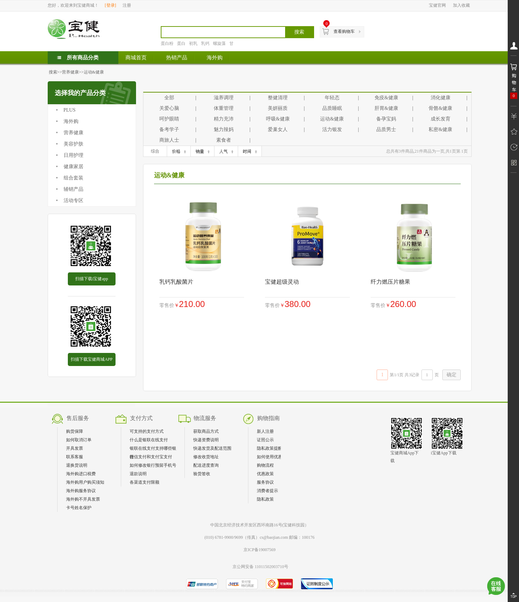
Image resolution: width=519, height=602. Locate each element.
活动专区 (73, 200)
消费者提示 (267, 490)
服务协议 (265, 482)
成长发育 (440, 119)
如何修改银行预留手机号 (153, 465)
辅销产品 (73, 189)
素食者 (223, 140)
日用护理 (73, 155)
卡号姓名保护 (79, 507)
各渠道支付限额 (144, 482)
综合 (155, 151)
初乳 (193, 43)
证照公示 (265, 439)
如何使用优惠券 (272, 456)
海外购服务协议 (81, 490)
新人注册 (265, 431)
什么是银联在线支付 (149, 439)
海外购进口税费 (81, 473)
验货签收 (201, 473)
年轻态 (332, 97)
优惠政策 (265, 473)
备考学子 (169, 129)
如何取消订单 (79, 439)
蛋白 (181, 43)
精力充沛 (224, 119)
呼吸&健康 (278, 119)
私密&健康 (440, 129)
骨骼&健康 (440, 108)
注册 (127, 5)
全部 (169, 97)
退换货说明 (76, 465)
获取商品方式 (206, 431)
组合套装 (73, 178)
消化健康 (440, 97)
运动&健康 (94, 72)
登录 (110, 5)
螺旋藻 (219, 43)
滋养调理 (224, 97)
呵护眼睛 (169, 119)
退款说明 (138, 473)
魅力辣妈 (224, 129)
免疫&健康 (386, 97)
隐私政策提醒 (269, 448)
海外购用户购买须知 (85, 482)
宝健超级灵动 (282, 282)
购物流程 (265, 465)
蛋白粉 (167, 43)
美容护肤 (73, 144)
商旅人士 (169, 140)
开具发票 (74, 448)
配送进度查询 (206, 465)
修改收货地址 (206, 456)
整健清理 (278, 97)
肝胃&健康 (386, 108)
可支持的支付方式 (147, 431)
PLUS (70, 110)
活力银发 (332, 129)
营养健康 (70, 72)
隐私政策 (265, 499)
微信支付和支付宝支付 (151, 456)
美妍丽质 (278, 108)
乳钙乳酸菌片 (176, 282)
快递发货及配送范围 (212, 448)
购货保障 (74, 431)
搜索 (53, 72)
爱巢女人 (278, 129)
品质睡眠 (332, 108)
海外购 (71, 121)
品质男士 (386, 129)
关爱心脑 (169, 108)
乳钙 (205, 43)
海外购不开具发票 (83, 499)
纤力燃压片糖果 (390, 282)
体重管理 (224, 108)
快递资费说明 (206, 439)
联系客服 (74, 456)
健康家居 (73, 166)
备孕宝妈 (386, 119)
